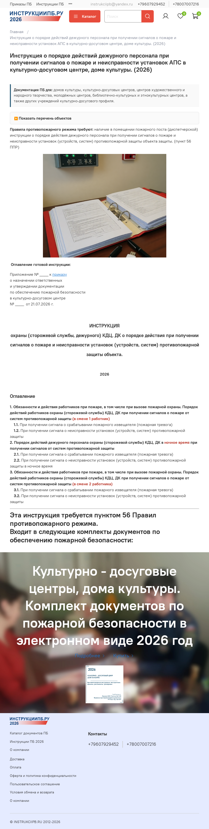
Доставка (17, 759)
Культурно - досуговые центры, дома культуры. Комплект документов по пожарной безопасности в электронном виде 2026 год (105, 605)
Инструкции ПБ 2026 (27, 741)
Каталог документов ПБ (29, 733)
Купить (123, 655)
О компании (19, 749)
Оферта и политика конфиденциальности (43, 775)
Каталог (84, 16)
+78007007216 (186, 3)
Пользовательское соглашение (35, 784)
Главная (16, 31)
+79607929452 (151, 3)
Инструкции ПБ (50, 3)
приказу (59, 274)
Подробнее (90, 655)
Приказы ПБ (21, 3)
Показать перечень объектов (45, 118)
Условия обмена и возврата (32, 792)
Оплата (15, 767)
